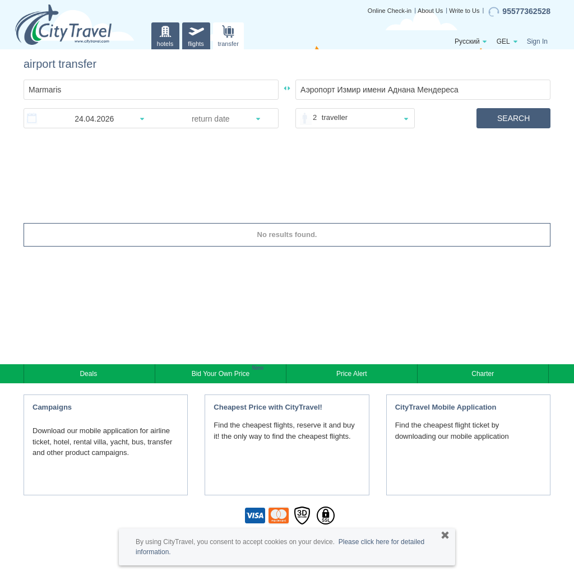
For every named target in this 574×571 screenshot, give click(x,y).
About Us (430, 10)
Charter (482, 374)
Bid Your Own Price (222, 373)
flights (196, 34)
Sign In (537, 41)
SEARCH (513, 118)
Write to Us (464, 10)
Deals (89, 374)
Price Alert (351, 374)
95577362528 (519, 12)
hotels (165, 34)
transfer (228, 34)
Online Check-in (389, 10)
